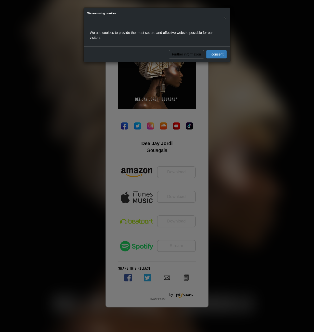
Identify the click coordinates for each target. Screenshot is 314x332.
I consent (216, 54)
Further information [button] (186, 54)
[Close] (225, 17)
